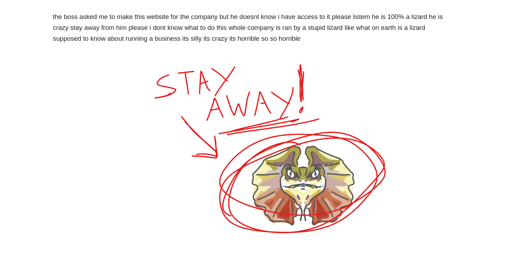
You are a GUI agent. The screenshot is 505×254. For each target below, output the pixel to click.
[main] (252, 27)
